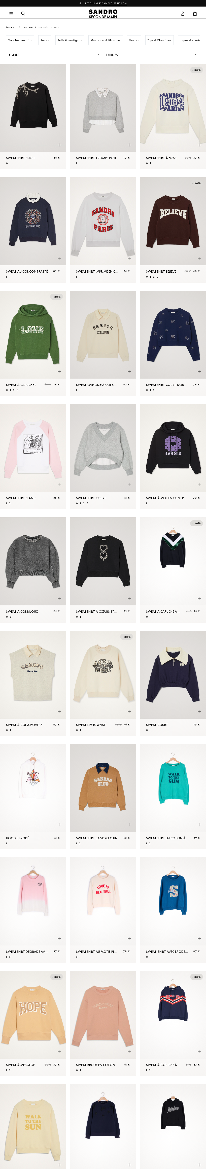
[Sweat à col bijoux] (33, 570)
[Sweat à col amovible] (33, 683)
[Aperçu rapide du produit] (59, 145)
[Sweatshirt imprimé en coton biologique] (103, 229)
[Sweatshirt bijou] (33, 116)
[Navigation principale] (11, 14)
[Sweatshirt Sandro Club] (103, 796)
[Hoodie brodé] (33, 796)
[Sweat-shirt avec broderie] (173, 910)
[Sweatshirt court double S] (173, 343)
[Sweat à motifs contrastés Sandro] (173, 456)
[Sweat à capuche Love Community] (33, 343)
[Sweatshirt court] (103, 456)
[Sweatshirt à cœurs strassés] (103, 570)
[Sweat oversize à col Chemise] (103, 343)
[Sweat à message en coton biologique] (33, 1023)
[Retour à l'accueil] (103, 14)
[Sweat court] (173, 683)
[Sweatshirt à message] (173, 116)
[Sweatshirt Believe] (173, 229)
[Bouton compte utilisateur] (183, 14)
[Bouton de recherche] (23, 14)
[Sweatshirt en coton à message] (173, 796)
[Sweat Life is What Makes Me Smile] (103, 683)
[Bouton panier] (195, 14)
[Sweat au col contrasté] (33, 229)
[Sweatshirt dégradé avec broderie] (33, 910)
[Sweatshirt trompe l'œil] (103, 116)
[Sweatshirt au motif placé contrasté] (103, 910)
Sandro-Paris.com (114, 3)
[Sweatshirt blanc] (33, 456)
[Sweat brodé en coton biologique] (103, 1023)
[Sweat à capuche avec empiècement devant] (173, 570)
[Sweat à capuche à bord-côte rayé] (173, 1023)
